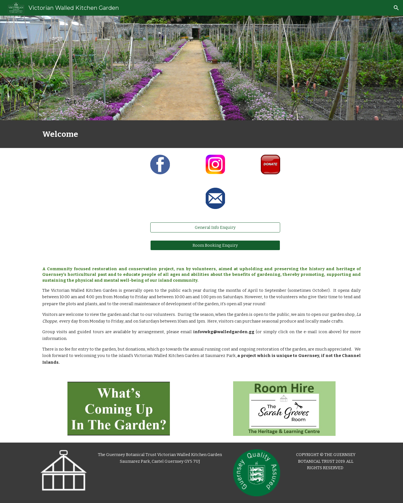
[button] (396, 8)
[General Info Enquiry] (215, 227)
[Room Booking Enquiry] (215, 245)
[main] (201, 134)
